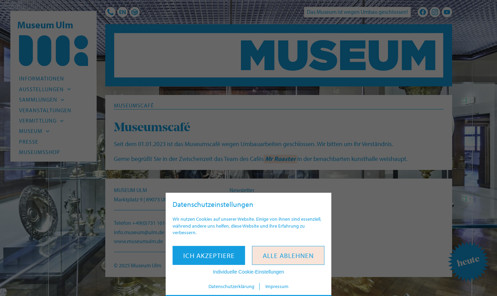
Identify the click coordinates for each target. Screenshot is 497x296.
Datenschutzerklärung (231, 286)
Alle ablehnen (288, 255)
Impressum (277, 286)
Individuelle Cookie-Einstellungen (248, 272)
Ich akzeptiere (209, 255)
